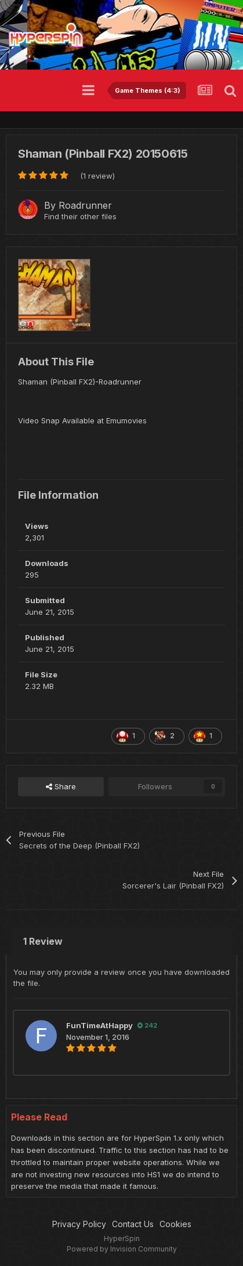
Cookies (175, 1224)
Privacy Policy (79, 1224)
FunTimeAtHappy (99, 1025)
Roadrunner (85, 205)
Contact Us (133, 1224)
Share (61, 786)
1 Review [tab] (43, 941)
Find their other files (80, 216)
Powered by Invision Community (122, 1249)
